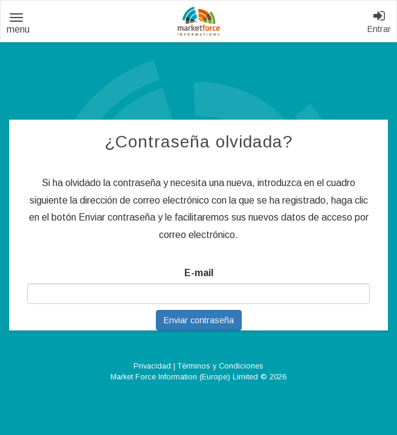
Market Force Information (198, 21)
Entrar (379, 22)
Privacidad (152, 365)
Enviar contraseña (199, 320)
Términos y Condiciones (220, 365)
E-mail (198, 273)
